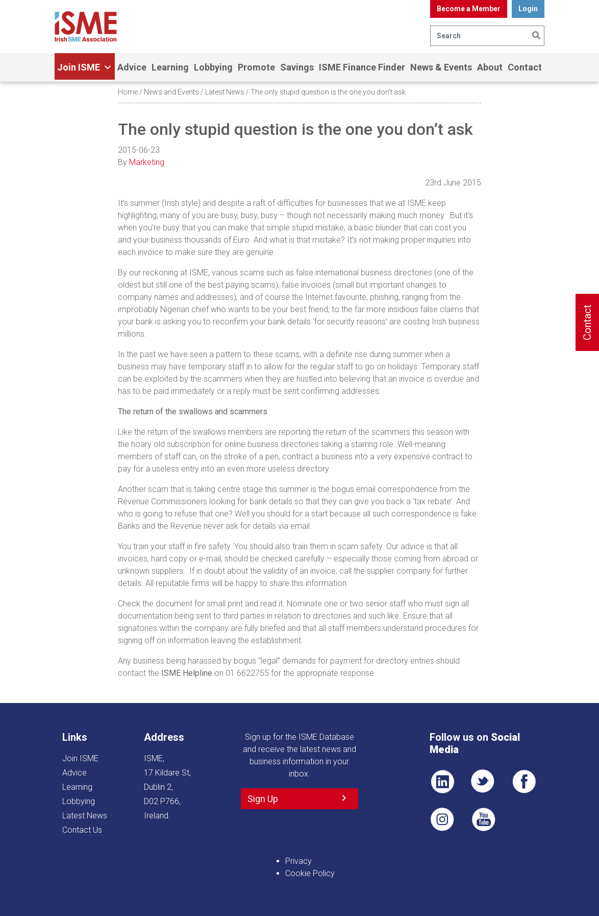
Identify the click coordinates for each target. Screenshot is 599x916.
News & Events (441, 67)
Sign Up (262, 798)
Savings (297, 67)
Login (528, 9)
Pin (442, 819)
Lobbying (213, 67)
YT (483, 819)
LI (442, 781)
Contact (525, 67)
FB (524, 781)
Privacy (298, 861)
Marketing (146, 162)
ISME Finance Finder (362, 67)
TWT (483, 781)
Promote (256, 67)
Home (128, 92)
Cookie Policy (310, 873)
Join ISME (84, 67)
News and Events (171, 92)
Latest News (224, 92)
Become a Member (469, 9)
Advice (131, 67)
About (490, 67)
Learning (170, 67)
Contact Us (82, 830)
